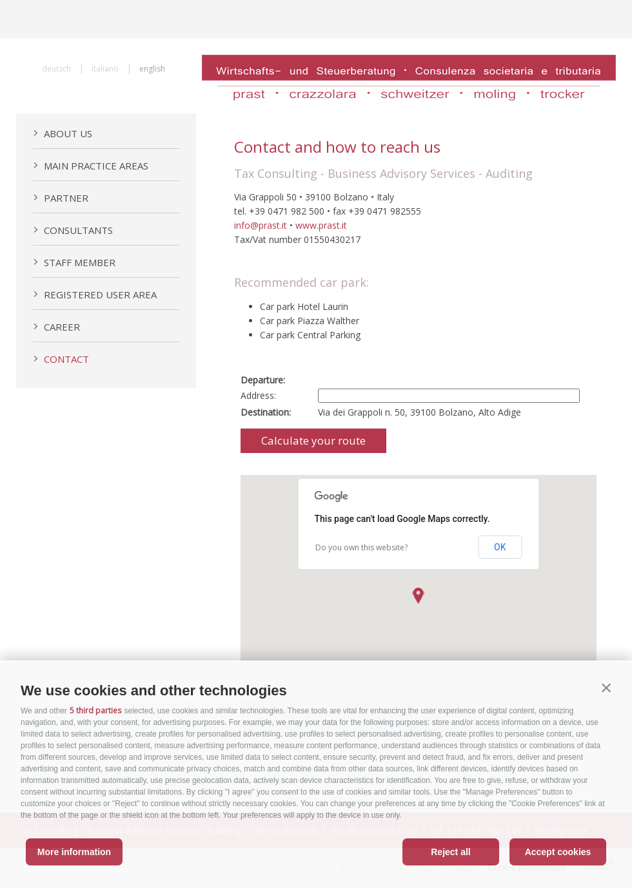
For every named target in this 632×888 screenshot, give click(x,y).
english (152, 68)
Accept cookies (558, 852)
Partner (60, 197)
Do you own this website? (361, 547)
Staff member (74, 262)
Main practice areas (90, 165)
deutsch (56, 68)
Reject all (450, 852)
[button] (606, 687)
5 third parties (95, 710)
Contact (61, 358)
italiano (105, 68)
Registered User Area (95, 294)
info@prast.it (260, 225)
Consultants (73, 230)
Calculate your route (313, 440)
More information (74, 852)
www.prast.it (321, 225)
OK (500, 547)
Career (56, 326)
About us (62, 133)
